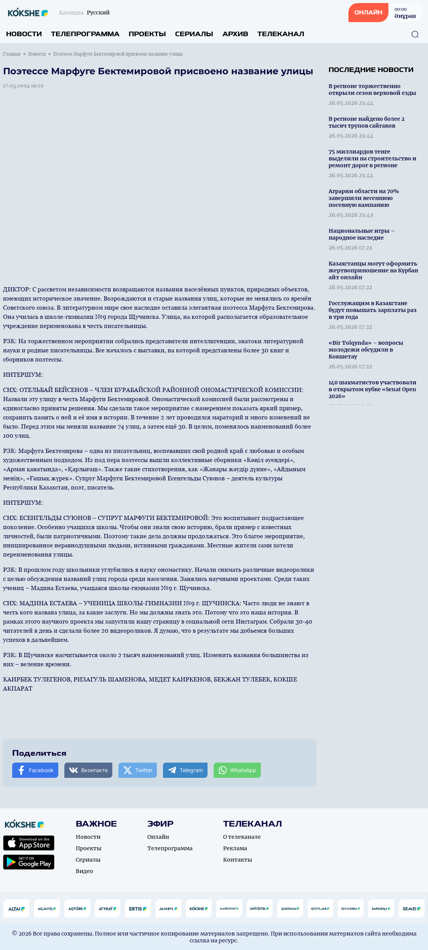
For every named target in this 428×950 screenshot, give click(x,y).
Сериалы (194, 34)
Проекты (147, 34)
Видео (84, 871)
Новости (24, 34)
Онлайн (158, 836)
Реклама (235, 848)
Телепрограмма (85, 34)
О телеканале (242, 836)
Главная (12, 54)
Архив (235, 34)
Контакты (237, 859)
